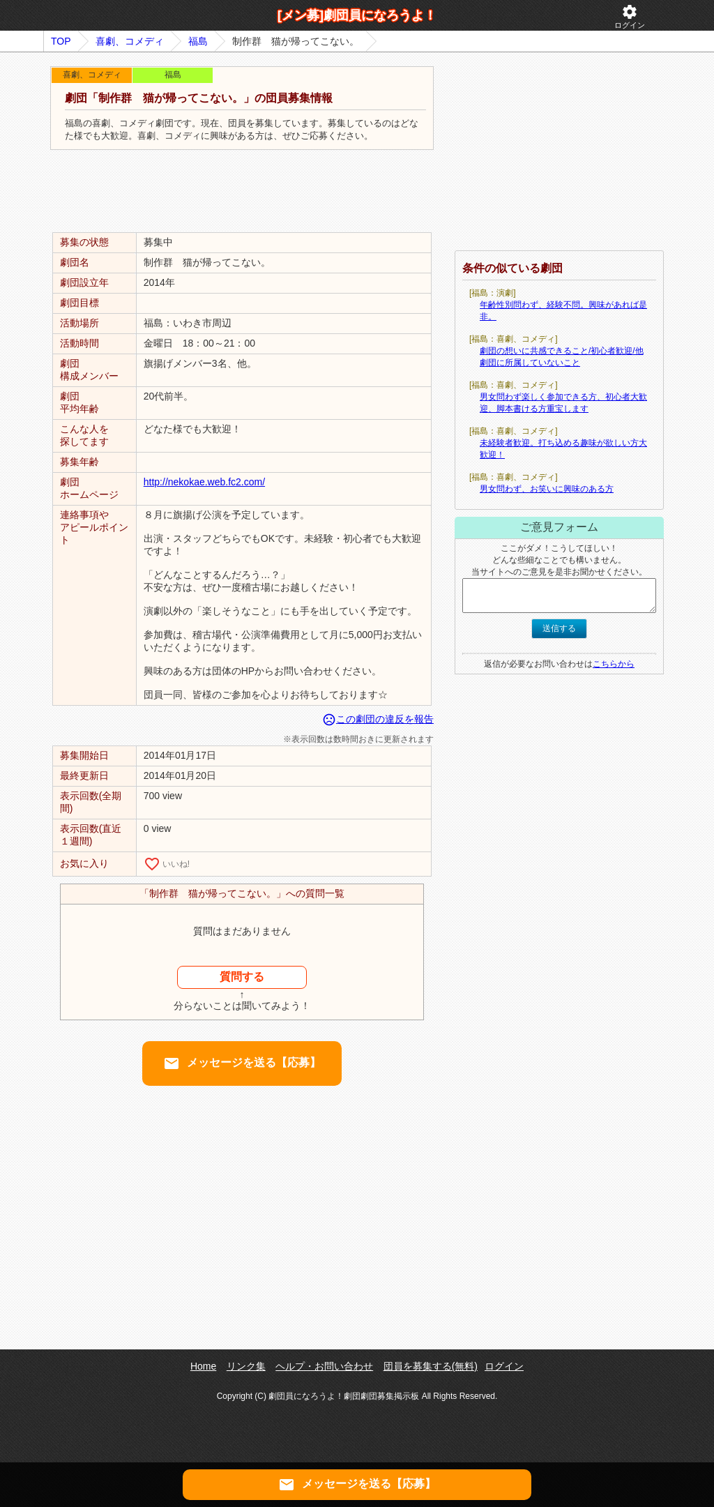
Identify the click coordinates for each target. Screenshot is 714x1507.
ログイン (629, 16)
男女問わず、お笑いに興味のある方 (547, 489)
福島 (198, 41)
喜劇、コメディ (130, 41)
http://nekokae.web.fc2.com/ (204, 481)
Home (203, 1366)
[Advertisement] (242, 192)
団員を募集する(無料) (430, 1366)
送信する (559, 628)
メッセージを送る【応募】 (242, 1063)
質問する (242, 977)
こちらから (614, 664)
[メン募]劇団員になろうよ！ (357, 15)
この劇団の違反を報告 (378, 719)
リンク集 (246, 1366)
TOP (61, 41)
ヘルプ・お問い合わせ (324, 1366)
